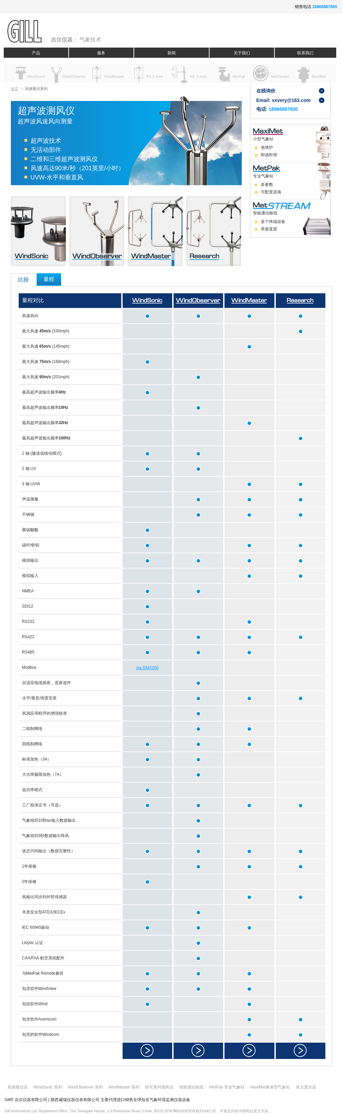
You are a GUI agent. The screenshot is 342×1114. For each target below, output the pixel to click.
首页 (14, 89)
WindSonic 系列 (47, 1087)
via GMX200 (147, 667)
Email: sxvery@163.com (283, 100)
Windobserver (68, 73)
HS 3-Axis (189, 73)
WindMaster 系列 (124, 1087)
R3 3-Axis (149, 73)
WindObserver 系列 (85, 1087)
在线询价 (265, 90)
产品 (36, 53)
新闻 (171, 53)
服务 (101, 53)
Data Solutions (270, 73)
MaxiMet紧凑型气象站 (270, 1087)
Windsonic (27, 73)
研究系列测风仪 (159, 1087)
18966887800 (324, 6)
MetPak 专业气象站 (227, 1087)
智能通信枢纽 (191, 1087)
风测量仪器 (17, 1087)
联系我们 (305, 53)
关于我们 (242, 53)
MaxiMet (310, 73)
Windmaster (108, 73)
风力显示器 (306, 1087)
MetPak (230, 73)
